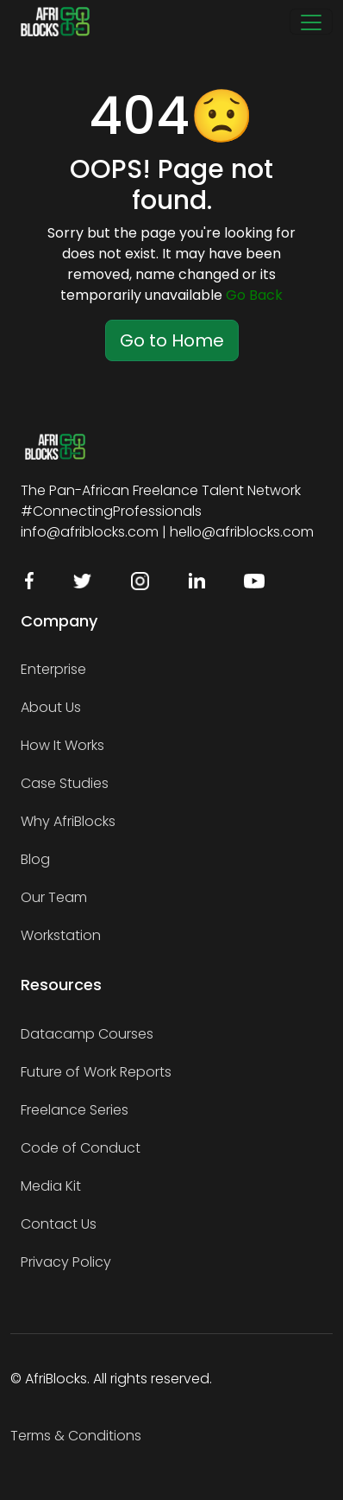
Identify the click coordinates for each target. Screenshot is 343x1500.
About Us (51, 707)
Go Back (254, 295)
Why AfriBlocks (68, 821)
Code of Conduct (80, 1148)
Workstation (61, 935)
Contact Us (59, 1224)
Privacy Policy (66, 1262)
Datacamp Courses (87, 1034)
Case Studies (65, 783)
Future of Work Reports (96, 1072)
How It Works (62, 745)
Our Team (54, 897)
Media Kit (51, 1186)
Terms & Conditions (75, 1436)
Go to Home (172, 340)
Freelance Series (74, 1110)
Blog (35, 859)
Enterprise (53, 669)
